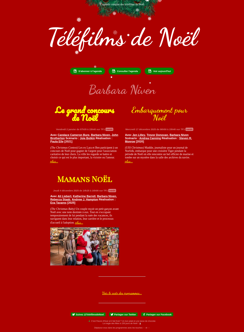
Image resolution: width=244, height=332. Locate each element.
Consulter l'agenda (125, 71)
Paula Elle (56, 141)
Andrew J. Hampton (85, 199)
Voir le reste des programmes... (122, 293)
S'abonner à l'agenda (87, 71)
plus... (54, 161)
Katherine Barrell (84, 196)
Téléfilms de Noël (122, 37)
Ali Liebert (64, 196)
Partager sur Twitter (123, 314)
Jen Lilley (138, 135)
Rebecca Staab (60, 199)
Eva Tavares (58, 202)
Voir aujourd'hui (159, 71)
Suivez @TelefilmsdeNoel (88, 314)
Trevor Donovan (157, 135)
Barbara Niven (100, 135)
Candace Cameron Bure (73, 135)
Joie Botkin (87, 138)
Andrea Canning (150, 138)
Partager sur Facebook (157, 314)
